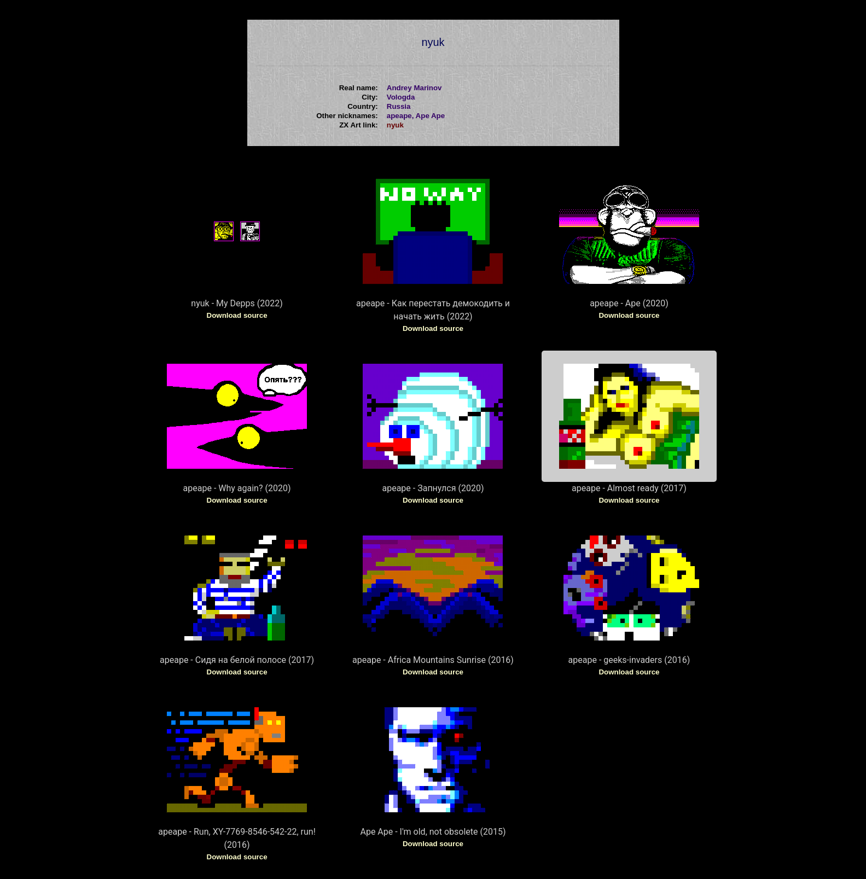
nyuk (395, 125)
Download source (237, 315)
